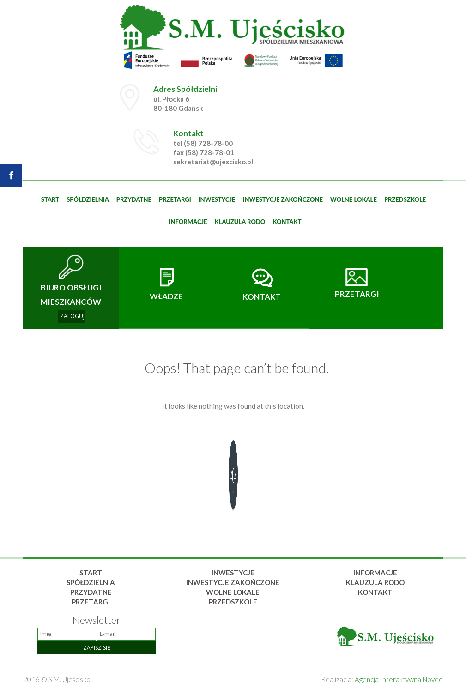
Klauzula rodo (240, 221)
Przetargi (175, 199)
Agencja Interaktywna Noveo (399, 679)
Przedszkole (405, 199)
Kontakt (286, 221)
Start (50, 199)
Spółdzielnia (88, 199)
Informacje (188, 221)
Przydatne (133, 199)
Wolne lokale (353, 199)
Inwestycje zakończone (283, 199)
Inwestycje (217, 199)
